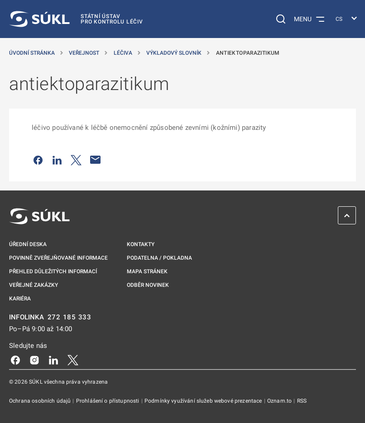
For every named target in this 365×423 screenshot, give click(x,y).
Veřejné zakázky (33, 285)
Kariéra (20, 298)
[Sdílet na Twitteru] (76, 160)
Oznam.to (280, 401)
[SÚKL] (76, 19)
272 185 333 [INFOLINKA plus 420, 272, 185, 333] (69, 317)
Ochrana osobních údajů (40, 401)
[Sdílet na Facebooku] (38, 160)
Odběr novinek (148, 285)
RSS (302, 401)
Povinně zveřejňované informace (58, 258)
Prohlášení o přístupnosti (108, 401)
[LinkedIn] (53, 360)
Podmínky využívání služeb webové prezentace (204, 401)
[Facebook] (15, 360)
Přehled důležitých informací (53, 271)
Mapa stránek (147, 271)
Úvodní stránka (32, 53)
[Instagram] (34, 360)
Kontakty (140, 244)
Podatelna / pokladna (159, 258)
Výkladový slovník (174, 53)
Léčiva (124, 53)
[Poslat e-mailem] (95, 160)
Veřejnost (85, 53)
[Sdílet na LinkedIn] (57, 160)
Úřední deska (28, 244)
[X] (73, 360)
